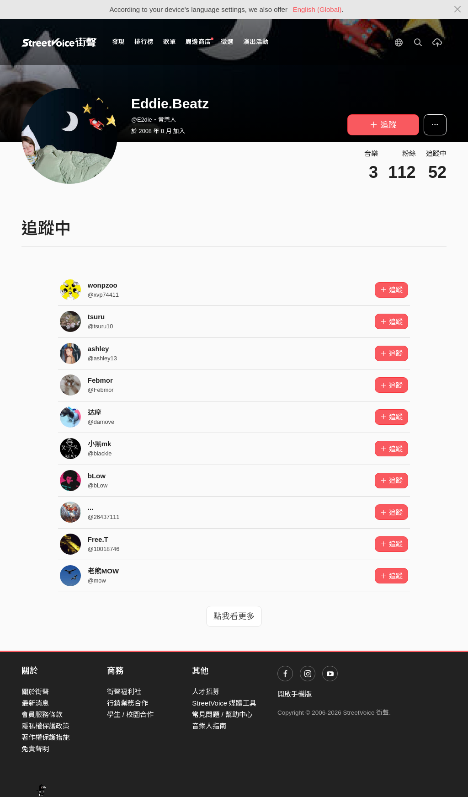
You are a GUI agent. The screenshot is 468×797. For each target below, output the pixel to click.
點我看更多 (234, 616)
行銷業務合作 (127, 703)
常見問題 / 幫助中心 (222, 714)
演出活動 (256, 41)
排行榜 (144, 41)
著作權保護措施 (45, 737)
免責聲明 (35, 749)
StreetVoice (59, 42)
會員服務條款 (42, 714)
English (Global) (317, 9)
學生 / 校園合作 (130, 714)
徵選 (227, 41)
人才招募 (205, 691)
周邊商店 (199, 41)
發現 (118, 41)
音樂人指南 (209, 726)
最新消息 (35, 703)
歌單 (169, 41)
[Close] (457, 9)
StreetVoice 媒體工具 (224, 703)
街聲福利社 (124, 691)
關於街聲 (35, 691)
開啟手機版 (294, 694)
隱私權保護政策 (45, 726)
